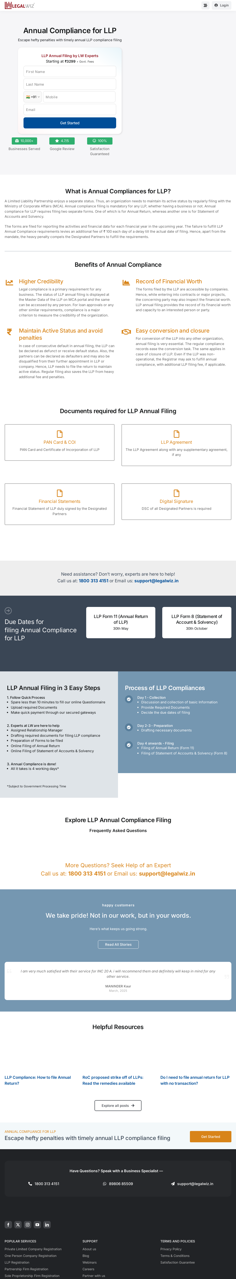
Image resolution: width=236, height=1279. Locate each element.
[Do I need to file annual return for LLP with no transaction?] (195, 1053)
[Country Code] (33, 96)
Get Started (70, 123)
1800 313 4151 (93, 580)
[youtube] (37, 1224)
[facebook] (8, 1224)
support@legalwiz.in (156, 580)
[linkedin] (47, 1224)
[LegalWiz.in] (20, 3)
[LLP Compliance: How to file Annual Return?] (40, 1053)
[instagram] (27, 1224)
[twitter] (18, 1224)
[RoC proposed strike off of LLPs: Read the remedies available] (118, 1053)
